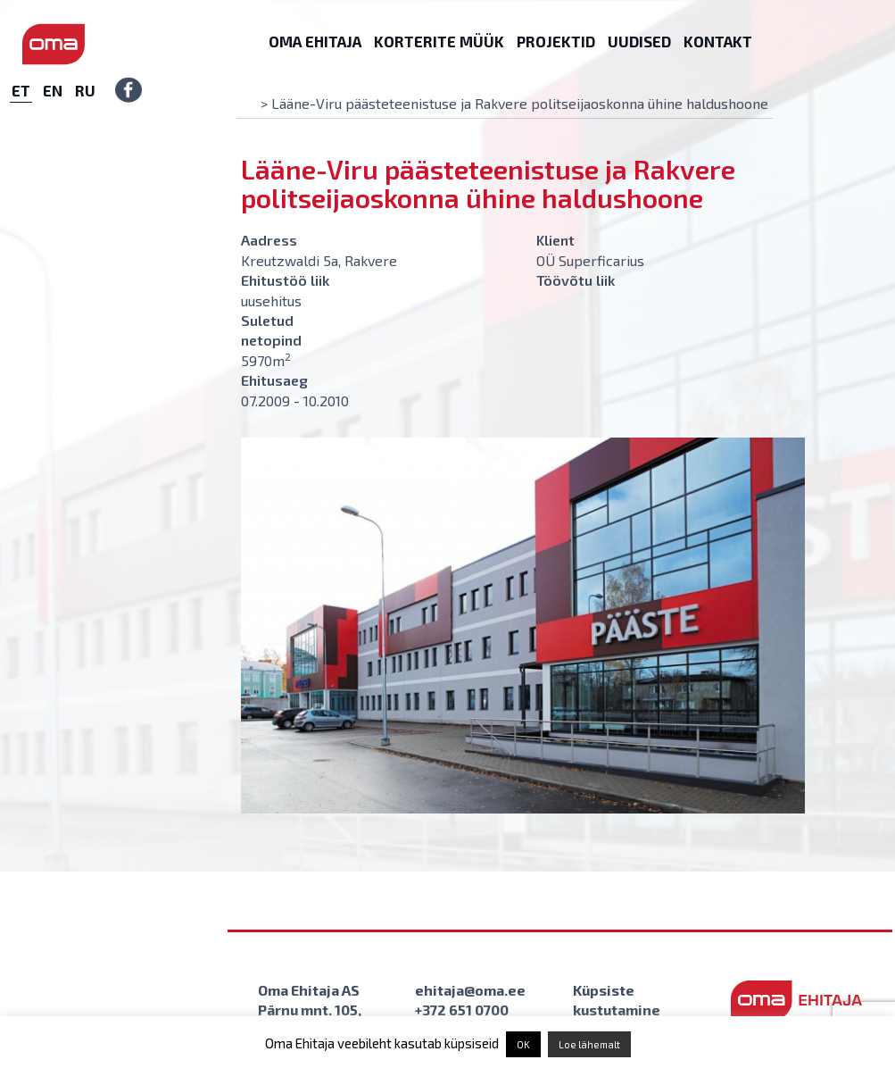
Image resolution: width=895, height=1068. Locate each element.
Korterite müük (439, 41)
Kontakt (718, 41)
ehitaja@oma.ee (470, 989)
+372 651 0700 (462, 1009)
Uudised (639, 41)
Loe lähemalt (589, 1044)
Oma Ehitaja (315, 41)
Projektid (556, 41)
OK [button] (523, 1044)
